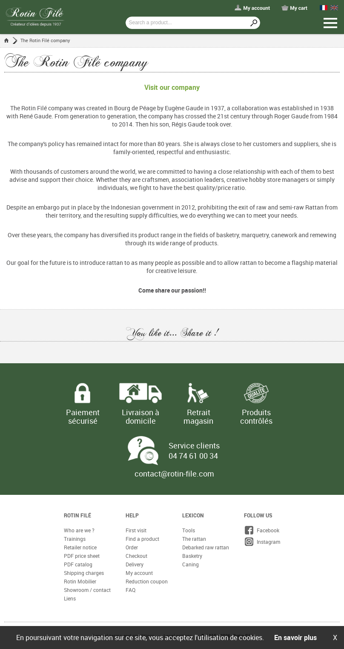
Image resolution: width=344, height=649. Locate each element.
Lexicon (193, 515)
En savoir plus (295, 637)
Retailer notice (80, 547)
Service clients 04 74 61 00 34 (194, 450)
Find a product (142, 538)
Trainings (75, 538)
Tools (188, 530)
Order (132, 547)
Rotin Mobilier (80, 581)
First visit (136, 530)
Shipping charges (84, 572)
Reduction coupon (147, 581)
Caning (190, 564)
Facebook (261, 530)
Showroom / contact (87, 589)
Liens (70, 598)
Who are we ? (79, 530)
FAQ (130, 589)
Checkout (136, 555)
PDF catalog (78, 564)
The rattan (194, 538)
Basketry (192, 555)
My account (139, 572)
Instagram (262, 541)
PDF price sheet (82, 555)
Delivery (134, 564)
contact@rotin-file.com (174, 473)
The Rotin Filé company (45, 40)
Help (132, 515)
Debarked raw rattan (205, 547)
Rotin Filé (77, 515)
